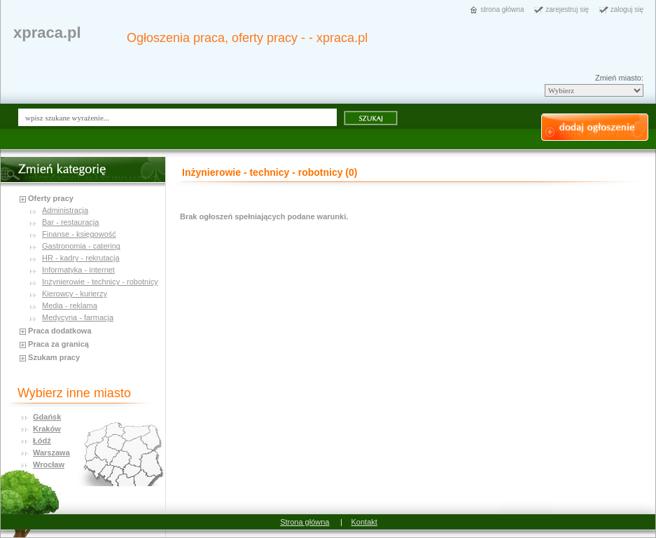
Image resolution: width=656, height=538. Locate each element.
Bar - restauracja (70, 222)
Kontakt (364, 522)
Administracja (65, 210)
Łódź (42, 440)
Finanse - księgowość (79, 234)
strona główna (502, 9)
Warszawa (51, 452)
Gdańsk (47, 417)
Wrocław (48, 464)
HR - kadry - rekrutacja (81, 258)
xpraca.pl (47, 32)
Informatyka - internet (78, 269)
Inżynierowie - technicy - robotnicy (100, 281)
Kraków (47, 429)
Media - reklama (69, 305)
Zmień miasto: (619, 78)
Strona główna (304, 522)
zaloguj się (626, 9)
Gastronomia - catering (81, 246)
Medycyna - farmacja (77, 317)
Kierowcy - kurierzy (74, 293)
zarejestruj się (567, 9)
